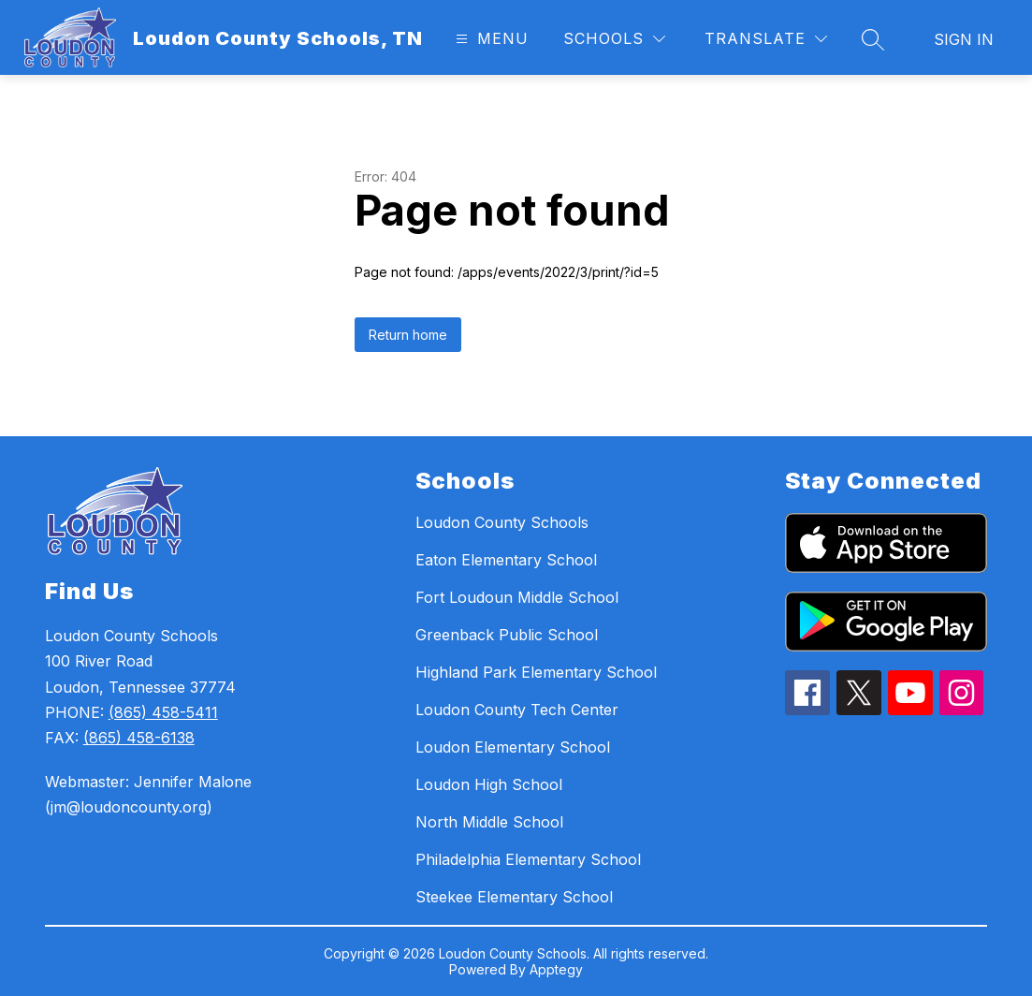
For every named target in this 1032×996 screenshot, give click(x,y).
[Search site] (873, 39)
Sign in (964, 39)
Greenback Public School (506, 634)
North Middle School (489, 822)
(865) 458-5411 (163, 712)
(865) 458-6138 (139, 737)
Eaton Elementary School (506, 559)
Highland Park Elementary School (536, 672)
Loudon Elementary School (512, 747)
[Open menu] (490, 39)
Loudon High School (488, 784)
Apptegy (556, 969)
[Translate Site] (766, 39)
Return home (408, 335)
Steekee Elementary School (514, 896)
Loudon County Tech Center (516, 709)
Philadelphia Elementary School (528, 859)
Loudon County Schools (502, 522)
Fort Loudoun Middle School (516, 597)
